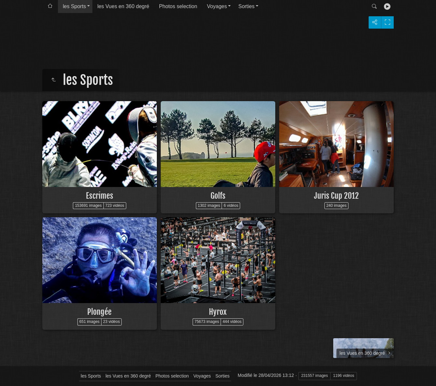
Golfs (218, 196)
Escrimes (99, 196)
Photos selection (178, 6)
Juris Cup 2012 (336, 196)
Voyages (217, 6)
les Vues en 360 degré (123, 6)
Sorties (246, 6)
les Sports (74, 6)
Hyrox (218, 312)
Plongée (99, 312)
